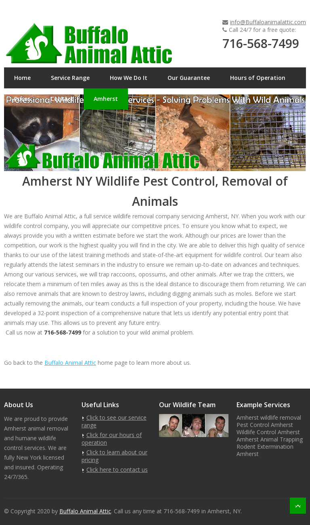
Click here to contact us (117, 469)
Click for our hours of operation (112, 438)
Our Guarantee (189, 78)
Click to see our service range (114, 421)
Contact (61, 98)
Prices (22, 98)
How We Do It (128, 78)
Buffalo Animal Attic (70, 362)
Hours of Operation (257, 78)
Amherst (106, 98)
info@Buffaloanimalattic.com (268, 22)
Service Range (70, 78)
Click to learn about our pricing (114, 456)
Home (22, 78)
